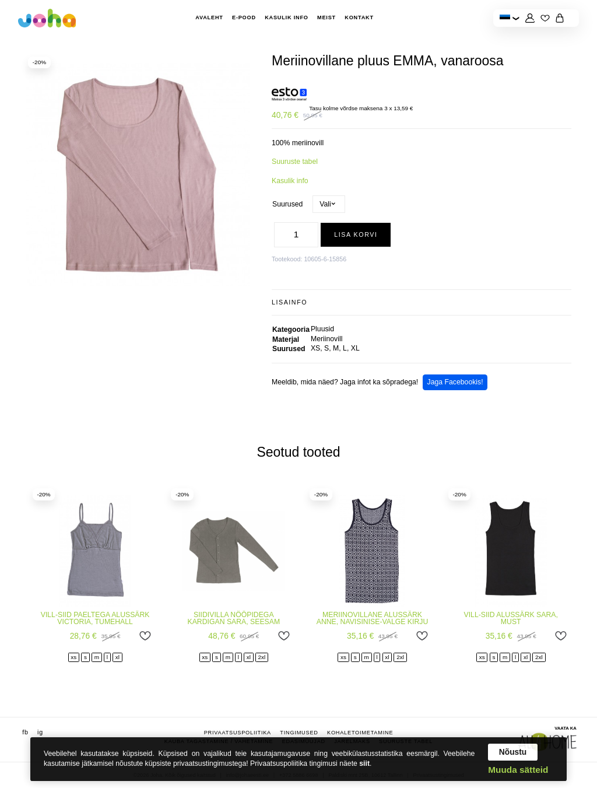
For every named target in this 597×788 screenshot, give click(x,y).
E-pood (244, 17)
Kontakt (359, 17)
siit (364, 763)
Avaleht (209, 17)
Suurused (287, 204)
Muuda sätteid (518, 769)
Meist (326, 17)
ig (40, 731)
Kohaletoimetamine (360, 732)
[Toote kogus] (296, 234)
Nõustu (513, 752)
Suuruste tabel (295, 161)
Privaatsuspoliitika (237, 732)
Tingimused (299, 732)
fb (25, 731)
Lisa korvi (355, 234)
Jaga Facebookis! (455, 382)
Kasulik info (286, 17)
